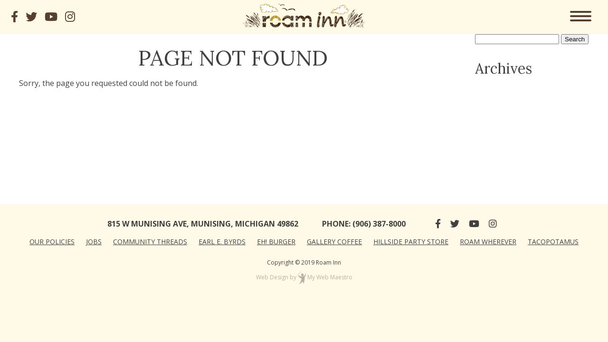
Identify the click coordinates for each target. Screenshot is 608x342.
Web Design (272, 277)
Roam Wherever (488, 241)
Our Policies (52, 241)
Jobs (94, 241)
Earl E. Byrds (222, 241)
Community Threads (150, 241)
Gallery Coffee (334, 241)
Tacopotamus (553, 241)
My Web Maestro (329, 277)
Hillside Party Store (410, 241)
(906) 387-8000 (379, 223)
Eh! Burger (276, 241)
